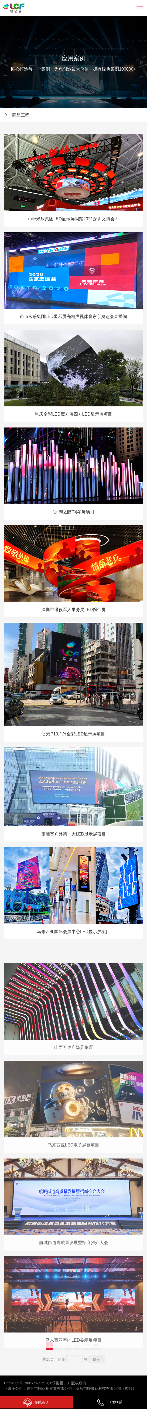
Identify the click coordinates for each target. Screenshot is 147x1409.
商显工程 (20, 115)
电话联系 (109, 1402)
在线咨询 (36, 1402)
